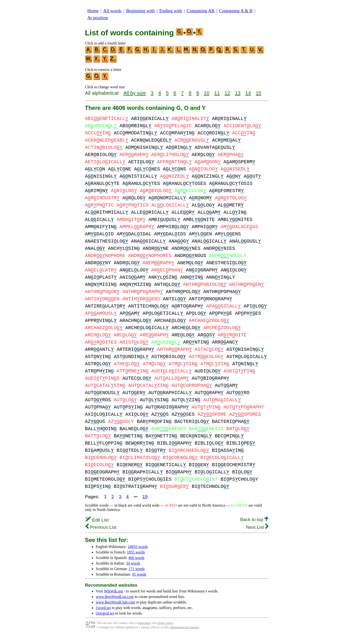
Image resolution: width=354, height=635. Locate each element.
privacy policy (165, 623)
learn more (144, 623)
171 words (136, 569)
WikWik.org (113, 591)
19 (144, 496)
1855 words (136, 552)
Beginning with (140, 10)
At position (97, 17)
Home (93, 10)
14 (248, 93)
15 (258, 93)
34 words (133, 563)
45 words (139, 574)
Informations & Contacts (184, 627)
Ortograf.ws (105, 613)
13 (237, 93)
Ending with (170, 10)
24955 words (138, 547)
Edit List (97, 519)
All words (112, 10)
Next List (257, 527)
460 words (136, 558)
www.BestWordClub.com (115, 602)
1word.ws (103, 608)
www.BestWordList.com (115, 597)
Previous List (101, 527)
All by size (134, 93)
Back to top (254, 519)
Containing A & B (236, 10)
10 (206, 93)
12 (227, 93)
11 (217, 93)
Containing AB (201, 10)
